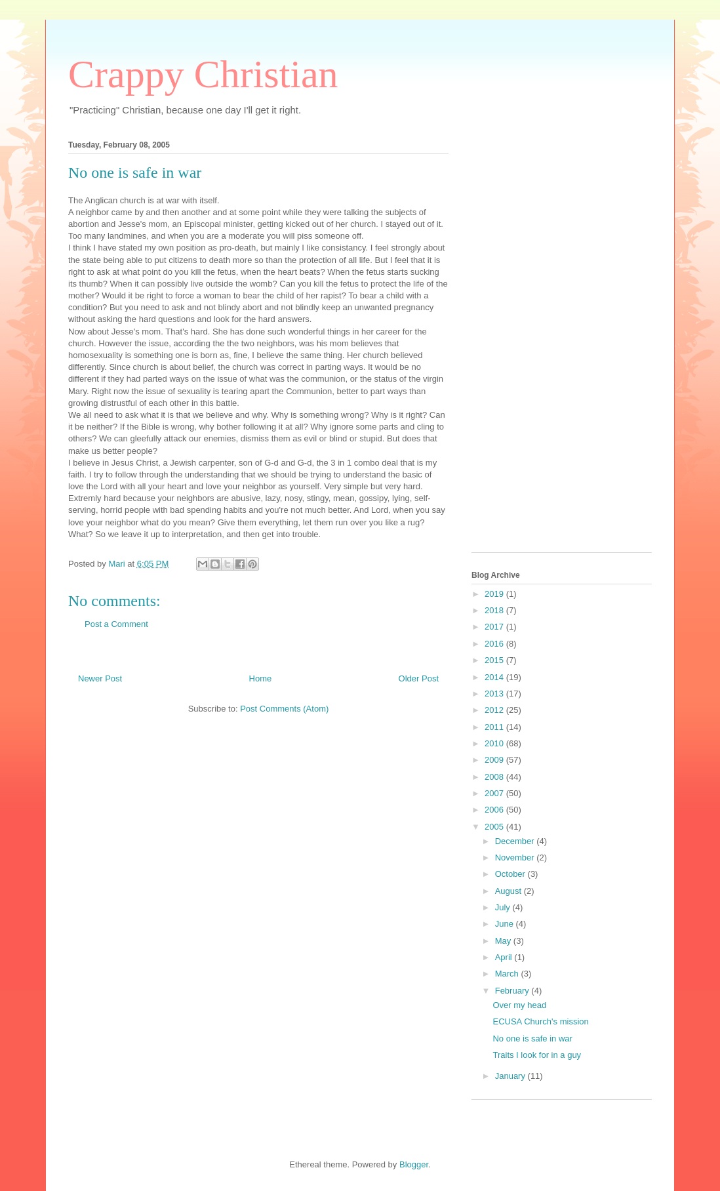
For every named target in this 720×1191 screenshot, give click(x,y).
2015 (495, 660)
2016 (495, 644)
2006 (495, 810)
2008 (495, 777)
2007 (495, 793)
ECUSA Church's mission (540, 1021)
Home (260, 678)
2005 (495, 827)
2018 (495, 610)
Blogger (413, 1164)
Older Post (419, 678)
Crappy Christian (203, 74)
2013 (495, 693)
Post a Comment (116, 624)
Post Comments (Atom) (284, 709)
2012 (495, 710)
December (516, 841)
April (505, 957)
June (505, 924)
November (516, 857)
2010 (495, 743)
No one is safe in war (532, 1038)
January (511, 1076)
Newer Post (100, 678)
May (504, 941)
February (513, 991)
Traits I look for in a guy (536, 1055)
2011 (495, 727)
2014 (495, 677)
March (508, 974)
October (511, 874)
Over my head (519, 1005)
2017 (495, 627)
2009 (495, 760)
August (509, 891)
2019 (495, 594)
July (504, 907)
